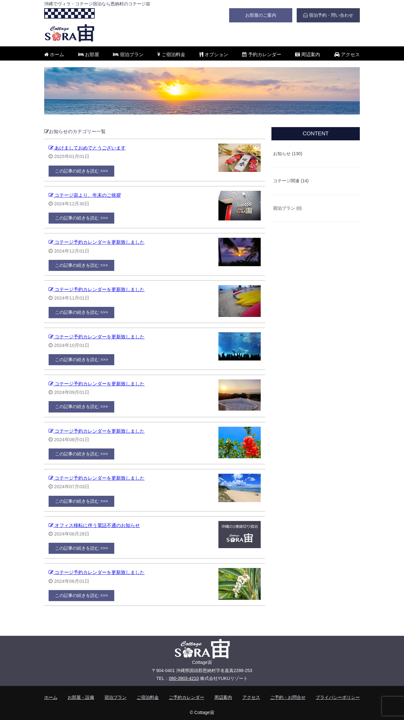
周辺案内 (307, 54)
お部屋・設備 (81, 697)
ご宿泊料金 (171, 54)
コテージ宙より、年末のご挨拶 (85, 195)
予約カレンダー (261, 54)
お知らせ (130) (287, 153)
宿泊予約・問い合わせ (328, 15)
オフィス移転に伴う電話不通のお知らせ (94, 525)
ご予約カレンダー (186, 697)
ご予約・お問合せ (288, 697)
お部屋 (88, 54)
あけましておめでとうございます (87, 147)
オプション (213, 54)
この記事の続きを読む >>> (81, 170)
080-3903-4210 (184, 678)
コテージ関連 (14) (291, 180)
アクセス (347, 54)
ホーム (54, 54)
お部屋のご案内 (260, 15)
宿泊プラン (128, 54)
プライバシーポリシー (338, 697)
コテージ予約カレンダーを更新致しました (97, 242)
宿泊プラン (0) (287, 208)
